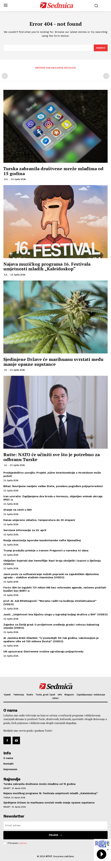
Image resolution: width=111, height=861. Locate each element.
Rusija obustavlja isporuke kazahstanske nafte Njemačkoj (42, 540)
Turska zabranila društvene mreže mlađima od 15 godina (53, 171)
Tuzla (6, 797)
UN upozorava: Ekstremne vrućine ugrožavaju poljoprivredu (43, 651)
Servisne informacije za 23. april (24, 530)
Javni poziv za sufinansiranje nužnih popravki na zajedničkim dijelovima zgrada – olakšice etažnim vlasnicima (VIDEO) (51, 576)
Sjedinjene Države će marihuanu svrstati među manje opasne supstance (53, 361)
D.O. (6, 179)
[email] (55, 825)
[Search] (101, 47)
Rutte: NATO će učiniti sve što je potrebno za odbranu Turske (51, 457)
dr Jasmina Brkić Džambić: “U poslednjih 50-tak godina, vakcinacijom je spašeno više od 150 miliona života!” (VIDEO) (51, 639)
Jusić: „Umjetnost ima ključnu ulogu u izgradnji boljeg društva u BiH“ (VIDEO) (55, 614)
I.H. (5, 370)
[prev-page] (5, 76)
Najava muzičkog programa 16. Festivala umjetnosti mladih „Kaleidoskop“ (46, 266)
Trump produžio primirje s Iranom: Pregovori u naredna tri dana (45, 550)
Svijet (6, 788)
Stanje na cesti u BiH (17, 509)
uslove (22, 843)
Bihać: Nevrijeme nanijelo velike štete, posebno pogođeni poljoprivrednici (53, 486)
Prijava (55, 835)
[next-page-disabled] (106, 76)
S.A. (6, 274)
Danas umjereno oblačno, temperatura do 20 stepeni (39, 520)
